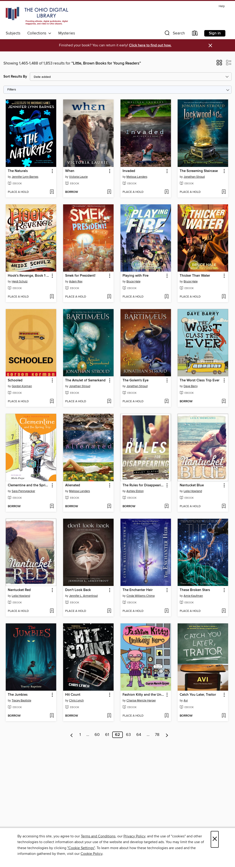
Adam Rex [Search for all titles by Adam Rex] (75, 281)
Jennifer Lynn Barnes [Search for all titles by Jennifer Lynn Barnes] (25, 177)
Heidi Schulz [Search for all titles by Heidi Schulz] (20, 281)
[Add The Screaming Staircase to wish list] (224, 192)
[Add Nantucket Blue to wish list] (224, 507)
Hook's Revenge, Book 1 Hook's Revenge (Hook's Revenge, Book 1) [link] (29, 276)
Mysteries (66, 33)
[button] (174, 34)
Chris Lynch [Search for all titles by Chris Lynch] (76, 700)
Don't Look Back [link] (78, 590)
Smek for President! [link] (80, 276)
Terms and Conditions (98, 836)
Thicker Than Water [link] (195, 276)
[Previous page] (71, 735)
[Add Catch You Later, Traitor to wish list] (224, 716)
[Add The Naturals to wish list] (52, 192)
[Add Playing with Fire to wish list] (166, 297)
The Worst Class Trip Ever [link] (199, 380)
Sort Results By (15, 76)
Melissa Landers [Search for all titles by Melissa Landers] (136, 177)
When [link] (69, 171)
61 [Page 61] (107, 734)
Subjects (13, 33)
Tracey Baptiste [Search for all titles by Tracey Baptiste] (21, 700)
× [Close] (215, 839)
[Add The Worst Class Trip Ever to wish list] (224, 402)
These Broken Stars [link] (195, 590)
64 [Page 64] (138, 734)
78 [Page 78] (157, 734)
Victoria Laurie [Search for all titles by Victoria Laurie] (78, 177)
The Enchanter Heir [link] (138, 590)
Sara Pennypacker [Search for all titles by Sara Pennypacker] (23, 491)
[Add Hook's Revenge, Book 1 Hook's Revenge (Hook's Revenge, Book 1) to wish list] (52, 297)
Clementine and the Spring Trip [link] (29, 485)
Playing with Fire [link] (135, 276)
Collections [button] (39, 33)
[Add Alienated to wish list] (109, 507)
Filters (11, 90)
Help (222, 6)
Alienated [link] (72, 485)
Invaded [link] (129, 171)
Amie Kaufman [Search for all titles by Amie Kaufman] (193, 596)
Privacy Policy (134, 836)
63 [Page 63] (128, 734)
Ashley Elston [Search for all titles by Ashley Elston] (135, 491)
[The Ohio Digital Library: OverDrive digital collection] (37, 15)
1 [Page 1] (80, 734)
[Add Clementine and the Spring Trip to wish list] (52, 507)
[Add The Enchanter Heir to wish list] (166, 611)
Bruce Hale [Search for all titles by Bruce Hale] (133, 281)
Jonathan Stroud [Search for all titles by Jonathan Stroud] (194, 177)
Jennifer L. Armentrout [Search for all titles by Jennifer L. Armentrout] (83, 596)
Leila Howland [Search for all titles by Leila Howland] (193, 491)
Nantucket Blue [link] (192, 485)
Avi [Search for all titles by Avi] (186, 700)
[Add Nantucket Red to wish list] (52, 611)
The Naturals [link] (18, 171)
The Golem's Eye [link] (135, 380)
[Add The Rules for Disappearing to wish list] (166, 507)
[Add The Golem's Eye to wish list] (166, 402)
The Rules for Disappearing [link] (144, 485)
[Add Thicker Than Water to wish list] (224, 297)
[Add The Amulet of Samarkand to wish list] (109, 402)
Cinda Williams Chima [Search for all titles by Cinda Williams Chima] (140, 596)
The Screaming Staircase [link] (199, 171)
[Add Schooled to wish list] (52, 402)
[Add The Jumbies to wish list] (52, 716)
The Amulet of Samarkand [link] (85, 380)
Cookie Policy (91, 853)
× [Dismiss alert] (210, 45)
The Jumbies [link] (18, 695)
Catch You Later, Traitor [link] (198, 695)
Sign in (215, 33)
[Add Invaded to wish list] (166, 192)
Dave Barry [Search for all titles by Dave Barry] (191, 386)
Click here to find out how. (150, 45)
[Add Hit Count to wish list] (109, 716)
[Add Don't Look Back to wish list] (109, 611)
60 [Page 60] (97, 734)
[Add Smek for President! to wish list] (109, 297)
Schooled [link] (15, 380)
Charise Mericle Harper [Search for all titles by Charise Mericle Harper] (141, 700)
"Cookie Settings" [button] (81, 848)
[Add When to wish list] (109, 192)
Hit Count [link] (72, 695)
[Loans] (195, 34)
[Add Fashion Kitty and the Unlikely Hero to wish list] (166, 716)
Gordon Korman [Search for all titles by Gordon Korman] (22, 386)
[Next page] (166, 735)
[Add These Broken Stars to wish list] (224, 611)
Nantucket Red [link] (19, 590)
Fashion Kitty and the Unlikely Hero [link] (144, 695)
